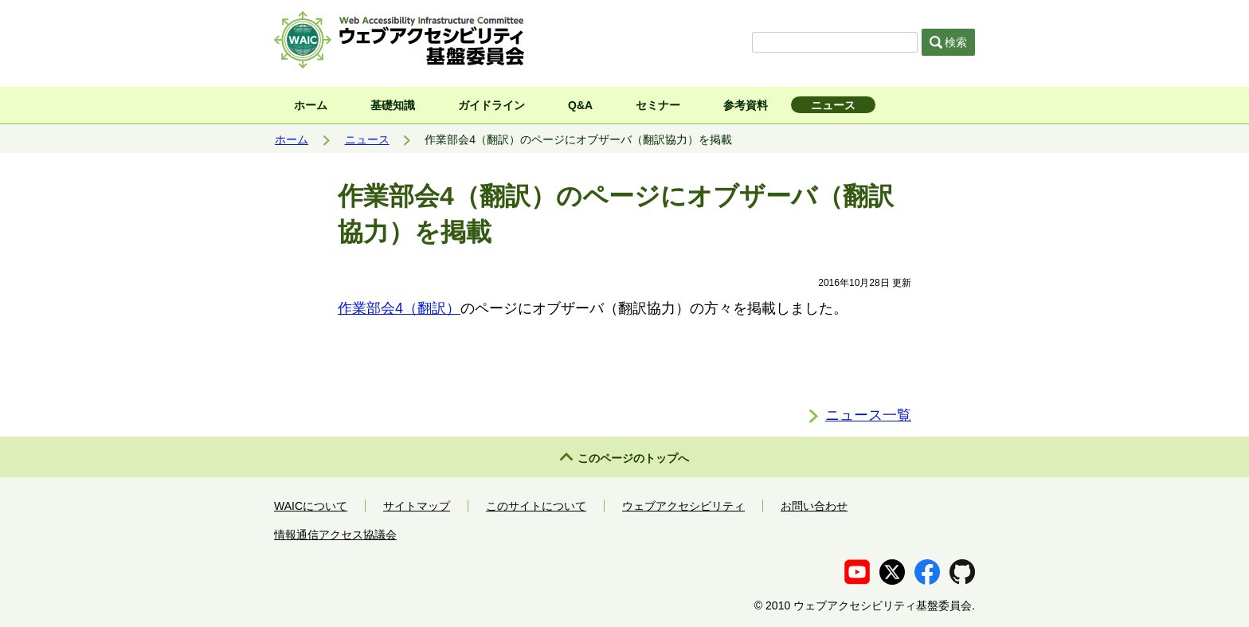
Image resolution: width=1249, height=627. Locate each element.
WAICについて (310, 506)
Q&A (580, 105)
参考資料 (745, 105)
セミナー (658, 105)
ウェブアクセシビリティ (683, 506)
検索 (949, 42)
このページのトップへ (633, 458)
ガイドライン (491, 105)
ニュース (833, 105)
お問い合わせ (814, 506)
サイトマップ (416, 506)
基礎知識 (392, 105)
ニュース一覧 (868, 415)
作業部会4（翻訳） (399, 308)
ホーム (310, 105)
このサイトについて (536, 506)
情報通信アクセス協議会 (335, 534)
